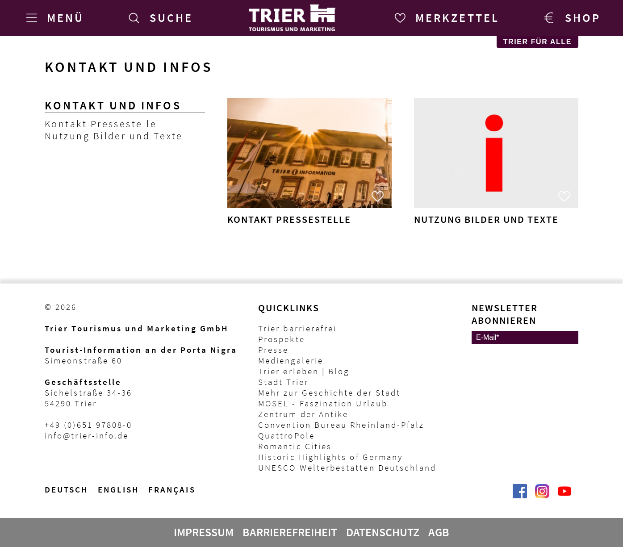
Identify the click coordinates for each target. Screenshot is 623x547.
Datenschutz (382, 532)
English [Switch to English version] (119, 489)
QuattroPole (286, 435)
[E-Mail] (525, 337)
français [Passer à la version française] (172, 489)
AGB (438, 532)
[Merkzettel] (445, 18)
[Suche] (159, 18)
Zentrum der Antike (303, 414)
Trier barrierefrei (297, 328)
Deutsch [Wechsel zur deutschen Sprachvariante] (67, 489)
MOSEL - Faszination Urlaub (323, 403)
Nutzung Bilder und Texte (114, 136)
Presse (273, 349)
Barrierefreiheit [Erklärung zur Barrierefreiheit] (290, 532)
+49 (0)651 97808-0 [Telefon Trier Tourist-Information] (88, 424)
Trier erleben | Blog (303, 371)
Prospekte (281, 339)
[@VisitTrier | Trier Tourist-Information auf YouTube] (564, 495)
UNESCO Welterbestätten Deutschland (347, 467)
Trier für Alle (537, 42)
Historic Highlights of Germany (330, 456)
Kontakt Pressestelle (101, 124)
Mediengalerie (290, 360)
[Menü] (53, 18)
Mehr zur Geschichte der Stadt (329, 392)
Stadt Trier (283, 381)
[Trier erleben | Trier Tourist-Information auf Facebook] (520, 495)
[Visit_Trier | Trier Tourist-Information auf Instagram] (542, 495)
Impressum (204, 532)
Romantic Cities (295, 446)
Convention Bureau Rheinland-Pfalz (341, 424)
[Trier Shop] (570, 18)
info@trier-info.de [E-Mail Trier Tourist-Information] (87, 435)
